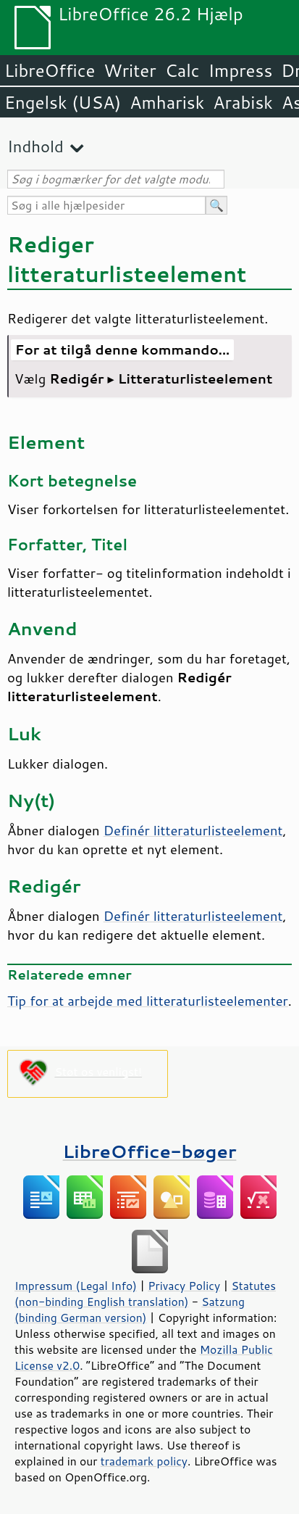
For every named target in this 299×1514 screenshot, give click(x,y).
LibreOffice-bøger (150, 1151)
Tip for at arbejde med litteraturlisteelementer (147, 1000)
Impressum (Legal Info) (75, 1286)
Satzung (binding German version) (129, 1309)
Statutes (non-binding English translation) (145, 1294)
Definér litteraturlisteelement (193, 830)
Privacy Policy (184, 1286)
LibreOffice (49, 70)
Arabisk (243, 102)
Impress (241, 70)
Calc (182, 70)
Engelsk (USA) (62, 102)
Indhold (35, 146)
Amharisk (167, 102)
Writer (130, 70)
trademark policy (144, 1461)
